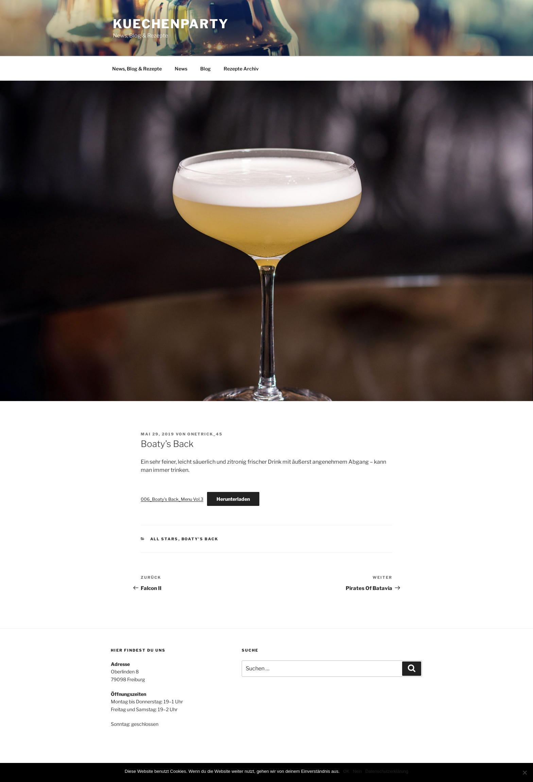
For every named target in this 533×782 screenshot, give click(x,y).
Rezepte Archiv (241, 68)
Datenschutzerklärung (386, 771)
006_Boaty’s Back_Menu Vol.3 (172, 499)
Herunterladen (233, 499)
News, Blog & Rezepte (137, 68)
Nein (357, 771)
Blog (205, 68)
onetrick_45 (205, 434)
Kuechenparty (171, 23)
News (181, 68)
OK (346, 771)
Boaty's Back (200, 539)
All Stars (164, 539)
